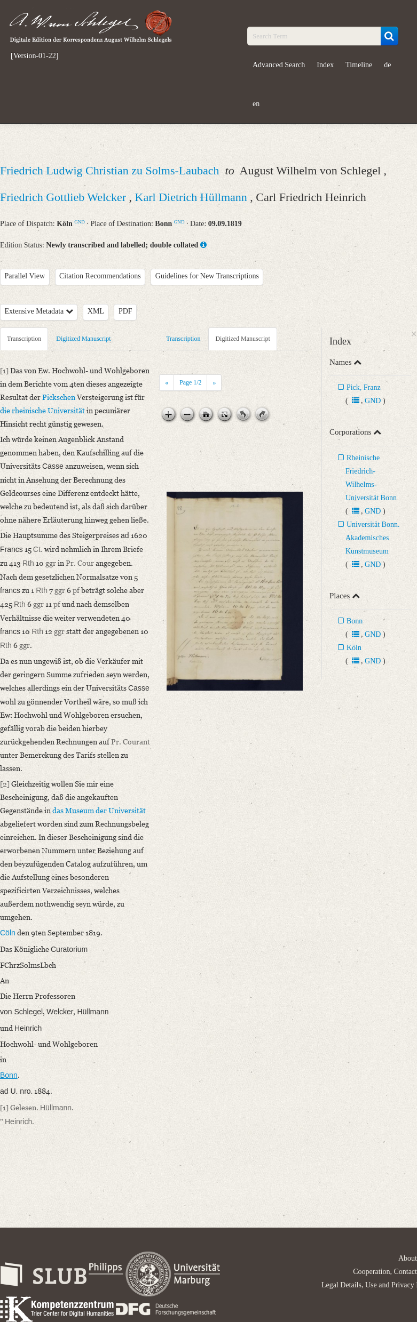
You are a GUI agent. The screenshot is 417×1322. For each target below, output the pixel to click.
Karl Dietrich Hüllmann (192, 197)
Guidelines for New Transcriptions (207, 276)
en (256, 104)
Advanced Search (279, 65)
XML (96, 311)
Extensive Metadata (39, 311)
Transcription (24, 338)
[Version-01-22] (34, 56)
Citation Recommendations (100, 276)
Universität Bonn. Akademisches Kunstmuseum (372, 537)
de (387, 65)
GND (79, 222)
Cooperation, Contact (385, 1272)
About (407, 1258)
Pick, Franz (364, 387)
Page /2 (190, 382)
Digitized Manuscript (83, 338)
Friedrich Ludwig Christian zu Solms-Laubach (111, 170)
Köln (354, 648)
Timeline (358, 65)
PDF (125, 311)
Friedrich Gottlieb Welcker (64, 197)
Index (325, 65)
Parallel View (25, 276)
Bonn (355, 621)
